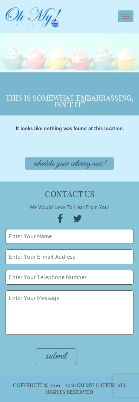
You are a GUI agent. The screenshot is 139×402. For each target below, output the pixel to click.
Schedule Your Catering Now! (69, 163)
